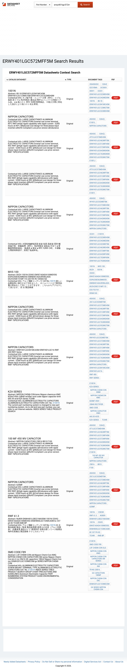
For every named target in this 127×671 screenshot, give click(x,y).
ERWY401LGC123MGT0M (99, 108)
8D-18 (100, 101)
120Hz (104, 84)
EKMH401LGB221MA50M (99, 519)
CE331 (100, 91)
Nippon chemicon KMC (98, 397)
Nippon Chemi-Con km (98, 565)
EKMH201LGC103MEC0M (99, 584)
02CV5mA (93, 88)
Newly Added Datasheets (15, 662)
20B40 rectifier (96, 404)
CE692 (92, 273)
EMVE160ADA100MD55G (99, 276)
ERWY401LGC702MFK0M (99, 257)
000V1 (91, 91)
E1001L (92, 122)
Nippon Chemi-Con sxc (98, 579)
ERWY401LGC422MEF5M (99, 244)
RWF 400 (92, 374)
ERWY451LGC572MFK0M (99, 147)
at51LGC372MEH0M (97, 137)
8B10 (100, 464)
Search (85, 4)
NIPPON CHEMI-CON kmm (98, 391)
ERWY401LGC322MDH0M (99, 94)
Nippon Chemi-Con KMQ (98, 552)
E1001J (92, 161)
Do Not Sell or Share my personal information (62, 662)
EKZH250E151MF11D (97, 286)
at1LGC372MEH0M (97, 429)
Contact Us (108, 662)
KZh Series (94, 420)
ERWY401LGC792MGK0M (99, 261)
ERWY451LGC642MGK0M (99, 151)
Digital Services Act (92, 662)
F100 (91, 468)
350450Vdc (94, 84)
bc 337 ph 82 (94, 532)
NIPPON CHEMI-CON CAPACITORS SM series (98, 559)
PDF (116, 98)
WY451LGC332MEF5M (98, 202)
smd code (93, 408)
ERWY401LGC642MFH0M (99, 254)
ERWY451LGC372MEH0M (99, 205)
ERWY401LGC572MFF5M (99, 251)
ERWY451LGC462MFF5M (99, 140)
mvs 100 (101, 266)
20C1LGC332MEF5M (97, 302)
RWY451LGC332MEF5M (98, 338)
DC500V (103, 88)
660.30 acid (94, 416)
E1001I (92, 193)
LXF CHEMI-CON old (97, 548)
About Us (119, 662)
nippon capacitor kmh (98, 412)
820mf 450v (94, 401)
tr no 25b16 (94, 570)
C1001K (101, 234)
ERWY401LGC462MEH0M (99, 247)
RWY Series (94, 378)
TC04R (104, 420)
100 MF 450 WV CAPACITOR (98, 456)
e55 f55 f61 (94, 290)
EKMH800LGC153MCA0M (99, 529)
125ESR (101, 512)
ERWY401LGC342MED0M (99, 98)
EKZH (91, 270)
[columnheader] (34, 80)
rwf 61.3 (93, 515)
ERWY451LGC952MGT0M (99, 157)
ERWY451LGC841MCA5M (99, 104)
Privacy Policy (34, 662)
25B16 (91, 464)
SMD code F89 (95, 544)
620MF (92, 507)
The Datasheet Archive (11, 4)
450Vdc (92, 119)
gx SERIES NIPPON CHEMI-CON (98, 588)
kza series (94, 387)
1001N (92, 101)
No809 (102, 515)
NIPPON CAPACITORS (97, 126)
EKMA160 (93, 293)
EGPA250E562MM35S (98, 280)
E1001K (56, 403)
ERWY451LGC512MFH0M (99, 144)
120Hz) (102, 119)
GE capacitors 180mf (98, 574)
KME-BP (101, 536)
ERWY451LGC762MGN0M (99, 154)
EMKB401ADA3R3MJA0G (99, 283)
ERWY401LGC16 (95, 371)
